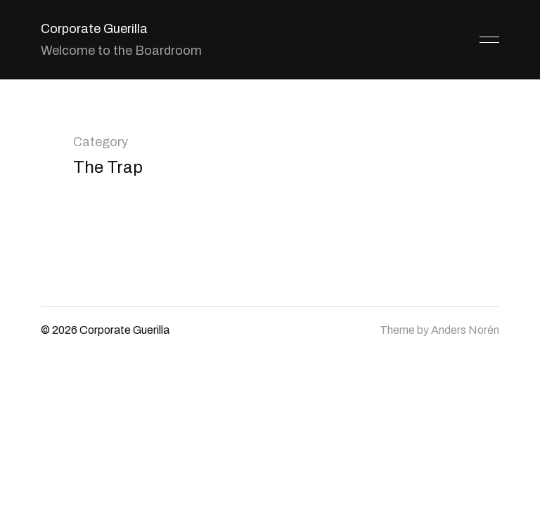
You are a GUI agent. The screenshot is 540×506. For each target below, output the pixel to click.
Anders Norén (465, 330)
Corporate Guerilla (94, 29)
